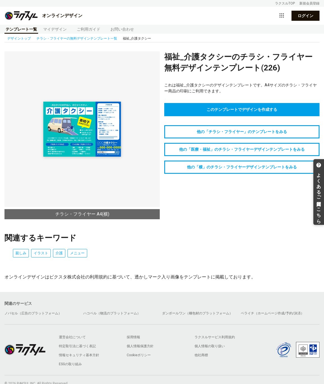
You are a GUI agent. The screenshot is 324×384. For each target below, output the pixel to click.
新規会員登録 (309, 3)
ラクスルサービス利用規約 (215, 337)
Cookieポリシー (139, 355)
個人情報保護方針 (140, 346)
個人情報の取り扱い (210, 346)
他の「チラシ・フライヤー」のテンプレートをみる (242, 131)
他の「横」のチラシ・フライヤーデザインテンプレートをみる (242, 167)
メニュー (77, 253)
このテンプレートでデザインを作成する (242, 109)
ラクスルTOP (285, 3)
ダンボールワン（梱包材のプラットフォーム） (197, 313)
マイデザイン (55, 29)
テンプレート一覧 (21, 29)
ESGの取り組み (70, 364)
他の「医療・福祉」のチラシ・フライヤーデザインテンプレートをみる (242, 149)
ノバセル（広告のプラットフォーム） (33, 313)
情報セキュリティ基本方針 (79, 355)
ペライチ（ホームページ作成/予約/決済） (272, 313)
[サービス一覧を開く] (282, 16)
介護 (59, 253)
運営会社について (72, 337)
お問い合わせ (122, 29)
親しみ (20, 253)
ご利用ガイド (88, 29)
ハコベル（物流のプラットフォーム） (111, 313)
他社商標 (201, 355)
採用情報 (133, 337)
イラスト (41, 253)
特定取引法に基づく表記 (77, 346)
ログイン (305, 15)
